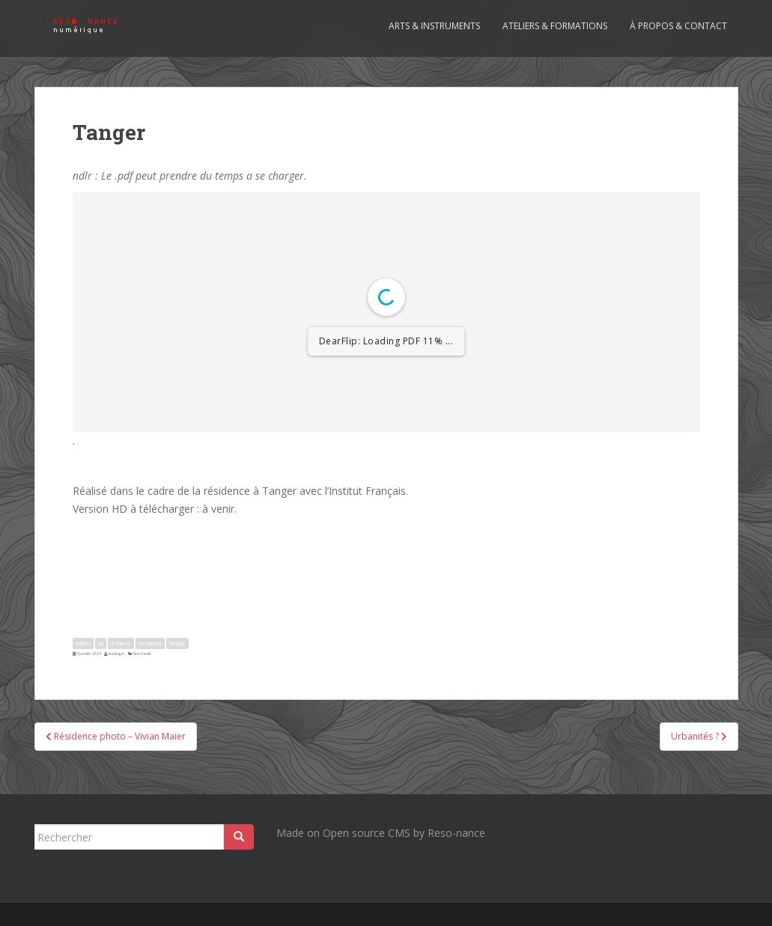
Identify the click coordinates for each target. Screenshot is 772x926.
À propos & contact (678, 25)
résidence (150, 643)
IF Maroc (120, 643)
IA (100, 643)
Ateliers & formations (554, 25)
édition (83, 643)
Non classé (142, 653)
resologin (116, 653)
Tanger (177, 643)
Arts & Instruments (434, 25)
